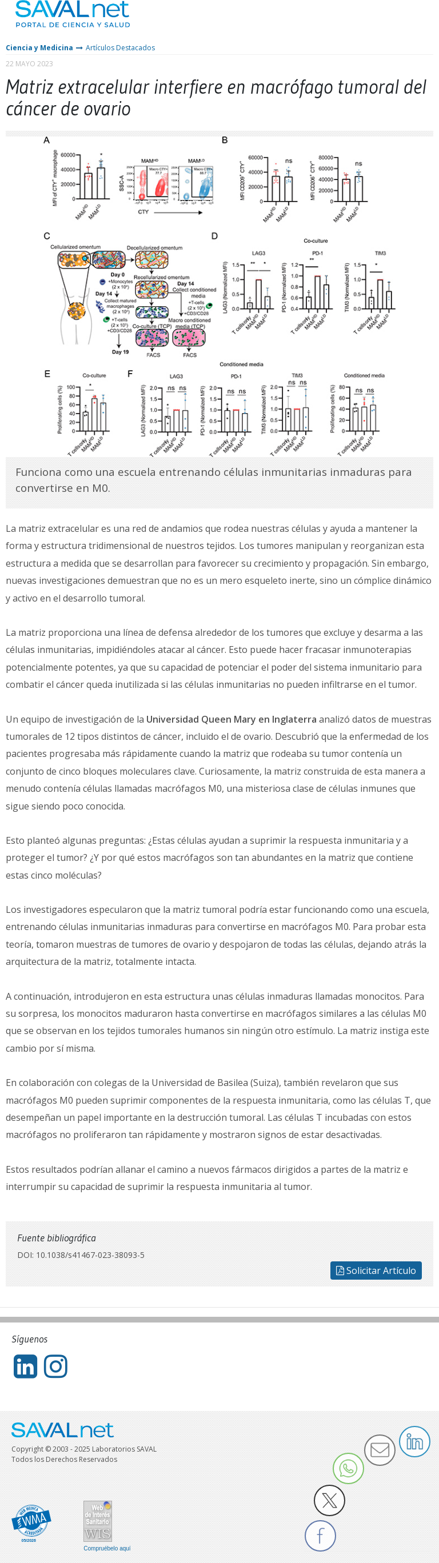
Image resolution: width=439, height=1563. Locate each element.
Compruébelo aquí (106, 1549)
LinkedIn (414, 1441)
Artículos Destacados (120, 48)
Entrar (396, 23)
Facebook (320, 1536)
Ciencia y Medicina (39, 48)
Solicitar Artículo (376, 1270)
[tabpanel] (219, 297)
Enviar (380, 1450)
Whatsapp (348, 1468)
